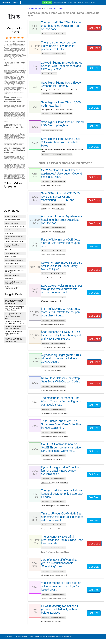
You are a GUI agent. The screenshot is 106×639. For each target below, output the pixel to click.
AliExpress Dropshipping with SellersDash (60, 636)
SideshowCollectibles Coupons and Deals (54, 413)
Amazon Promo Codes (12, 253)
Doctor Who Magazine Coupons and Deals (55, 506)
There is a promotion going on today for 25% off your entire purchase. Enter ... (14, 308)
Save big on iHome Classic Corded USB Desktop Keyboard (13, 333)
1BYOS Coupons (10, 257)
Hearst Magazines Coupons (14, 260)
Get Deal (94, 68)
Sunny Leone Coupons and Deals (52, 529)
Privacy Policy (38, 636)
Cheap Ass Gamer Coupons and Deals (53, 390)
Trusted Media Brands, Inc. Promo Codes (13, 282)
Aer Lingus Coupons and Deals (51, 621)
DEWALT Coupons (11, 216)
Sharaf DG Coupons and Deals (51, 185)
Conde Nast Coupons (12, 275)
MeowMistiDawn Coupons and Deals (53, 255)
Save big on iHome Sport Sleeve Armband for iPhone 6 (14, 322)
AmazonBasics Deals (11, 263)
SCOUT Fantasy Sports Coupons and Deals (55, 347)
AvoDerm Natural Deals (12, 220)
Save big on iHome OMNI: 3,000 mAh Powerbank (13, 327)
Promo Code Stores (60, 2)
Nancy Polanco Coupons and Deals (52, 278)
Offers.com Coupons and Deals (51, 301)
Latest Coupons (90, 2)
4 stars (19, 38)
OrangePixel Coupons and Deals (51, 459)
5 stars (22, 38)
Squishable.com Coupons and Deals (53, 232)
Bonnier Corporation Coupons (14, 241)
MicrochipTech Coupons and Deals (52, 208)
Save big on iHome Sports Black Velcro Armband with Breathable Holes (13, 339)
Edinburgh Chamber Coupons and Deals (54, 575)
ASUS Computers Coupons (13, 230)
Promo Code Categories (75, 2)
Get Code (94, 27)
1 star (7, 38)
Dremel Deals (9, 233)
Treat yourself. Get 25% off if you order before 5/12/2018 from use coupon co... (14, 301)
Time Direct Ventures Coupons (14, 226)
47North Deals (9, 250)
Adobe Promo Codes (11, 223)
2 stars (11, 38)
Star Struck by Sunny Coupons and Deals (54, 482)
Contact (30, 636)
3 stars (15, 38)
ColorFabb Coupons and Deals (51, 370)
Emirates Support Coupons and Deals (53, 598)
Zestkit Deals (9, 278)
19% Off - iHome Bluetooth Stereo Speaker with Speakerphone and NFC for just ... (13, 316)
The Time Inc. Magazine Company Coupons (12, 287)
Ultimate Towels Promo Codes (14, 267)
